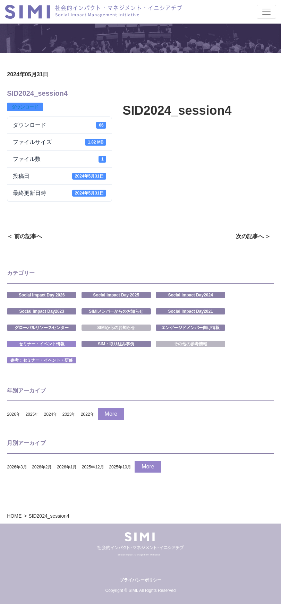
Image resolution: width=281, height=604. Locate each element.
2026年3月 (17, 467)
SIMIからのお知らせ (116, 327)
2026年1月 (67, 467)
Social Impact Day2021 (190, 311)
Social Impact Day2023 (41, 311)
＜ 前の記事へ (24, 236)
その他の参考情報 (190, 344)
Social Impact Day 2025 (116, 295)
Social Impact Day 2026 (42, 295)
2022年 (87, 414)
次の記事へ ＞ (253, 236)
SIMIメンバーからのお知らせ (116, 311)
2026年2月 (42, 467)
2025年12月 (93, 467)
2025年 (32, 414)
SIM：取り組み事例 (116, 344)
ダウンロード (25, 107)
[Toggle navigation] (266, 12)
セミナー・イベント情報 (42, 344)
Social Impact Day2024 (190, 295)
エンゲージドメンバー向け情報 (190, 327)
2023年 (69, 414)
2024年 (51, 414)
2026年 (13, 414)
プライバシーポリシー (140, 580)
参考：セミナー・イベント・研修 (41, 360)
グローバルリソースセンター (42, 327)
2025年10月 (120, 467)
